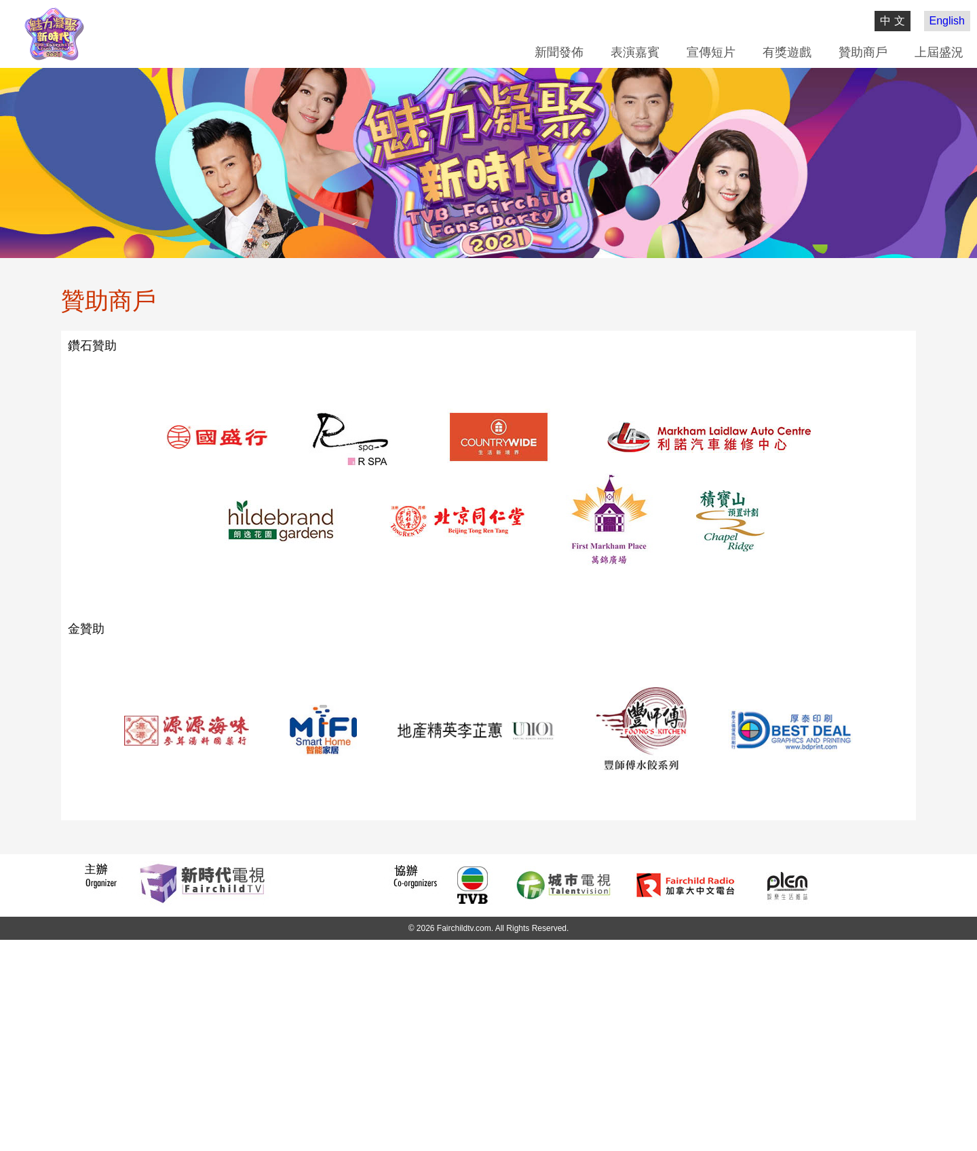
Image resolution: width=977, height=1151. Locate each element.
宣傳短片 (711, 52)
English (947, 20)
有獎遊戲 (787, 52)
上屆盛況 (939, 52)
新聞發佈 (559, 52)
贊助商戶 (863, 52)
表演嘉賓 (635, 52)
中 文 (892, 20)
